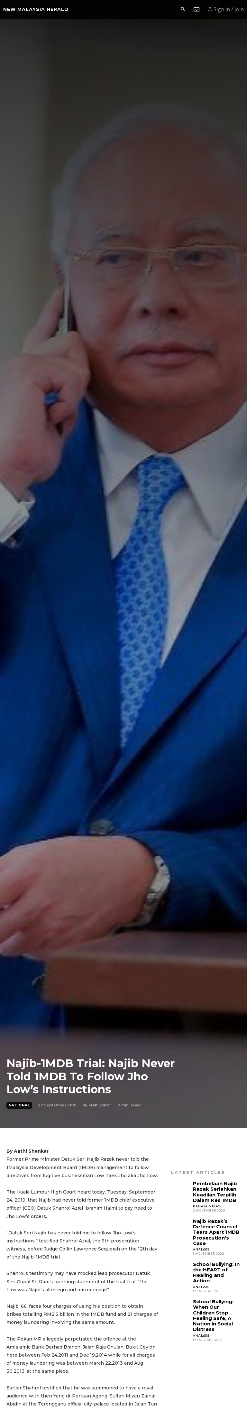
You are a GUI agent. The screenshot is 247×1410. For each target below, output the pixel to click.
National (19, 1105)
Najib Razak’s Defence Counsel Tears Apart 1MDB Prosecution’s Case (216, 1225)
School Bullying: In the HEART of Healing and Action (215, 1257)
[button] (182, 9)
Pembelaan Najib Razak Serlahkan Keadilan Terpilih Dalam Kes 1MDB (213, 1190)
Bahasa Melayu (208, 1203)
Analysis (201, 1238)
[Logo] (36, 9)
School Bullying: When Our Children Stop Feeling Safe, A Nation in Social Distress (215, 1291)
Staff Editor (99, 1105)
